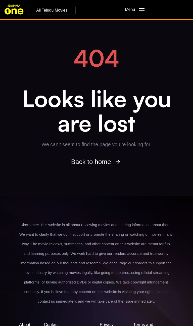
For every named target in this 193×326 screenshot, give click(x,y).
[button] (52, 10)
